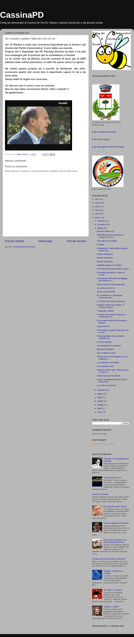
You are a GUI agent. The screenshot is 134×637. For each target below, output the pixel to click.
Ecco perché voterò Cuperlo (115, 506)
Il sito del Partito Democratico (104, 132)
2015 (97, 207)
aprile (99, 408)
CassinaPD (22, 15)
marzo (100, 412)
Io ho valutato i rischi (105, 366)
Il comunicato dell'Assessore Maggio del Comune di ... (112, 279)
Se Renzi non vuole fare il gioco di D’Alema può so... (111, 315)
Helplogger (112, 444)
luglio (99, 397)
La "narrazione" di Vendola (108, 362)
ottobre (100, 228)
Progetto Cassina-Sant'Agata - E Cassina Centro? (110, 306)
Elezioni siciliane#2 (105, 258)
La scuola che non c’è (106, 288)
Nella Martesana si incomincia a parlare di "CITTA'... (110, 236)
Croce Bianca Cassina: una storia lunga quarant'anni (115, 541)
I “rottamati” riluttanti (105, 311)
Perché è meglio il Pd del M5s (116, 523)
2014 (97, 210)
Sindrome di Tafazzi (100, 494)
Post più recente (14, 241)
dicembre (101, 221)
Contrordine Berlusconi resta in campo (113, 269)
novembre (101, 224)
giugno (100, 401)
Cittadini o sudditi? (111, 607)
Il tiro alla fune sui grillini (107, 241)
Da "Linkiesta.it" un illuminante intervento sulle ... (109, 296)
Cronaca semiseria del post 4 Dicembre (108, 559)
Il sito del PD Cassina (101, 139)
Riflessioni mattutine (105, 349)
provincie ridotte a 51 (105, 231)
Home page (45, 241)
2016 (97, 203)
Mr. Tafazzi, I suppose (113, 590)
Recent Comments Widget (99, 434)
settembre (101, 390)
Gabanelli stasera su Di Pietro (109, 265)
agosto (100, 394)
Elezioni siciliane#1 (105, 261)
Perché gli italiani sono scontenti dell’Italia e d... (110, 337)
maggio (100, 405)
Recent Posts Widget (101, 444)
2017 (97, 199)
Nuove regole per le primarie (109, 376)
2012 (97, 218)
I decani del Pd (103, 326)
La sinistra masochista (106, 385)
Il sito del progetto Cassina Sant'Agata (108, 147)
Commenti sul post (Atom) (24, 247)
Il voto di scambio (104, 342)
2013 (97, 214)
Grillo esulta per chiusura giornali (110, 284)
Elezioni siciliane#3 (105, 254)
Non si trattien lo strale (106, 353)
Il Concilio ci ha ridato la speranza (111, 301)
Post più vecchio (76, 241)
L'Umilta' (100, 244)
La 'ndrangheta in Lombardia (109, 346)
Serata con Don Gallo (106, 292)
